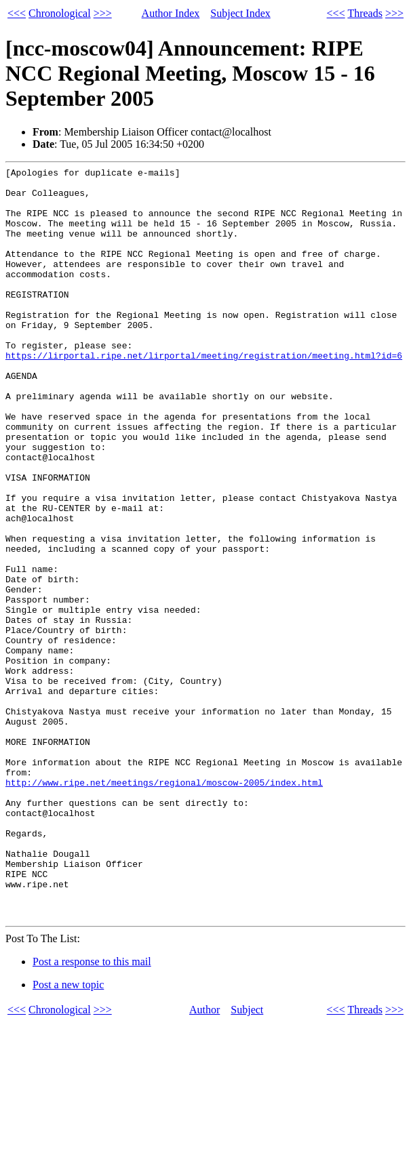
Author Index (171, 13)
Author (204, 1160)
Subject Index (240, 13)
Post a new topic (68, 1135)
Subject (247, 1160)
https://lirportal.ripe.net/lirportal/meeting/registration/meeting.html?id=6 (203, 394)
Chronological (59, 13)
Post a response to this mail (92, 1112)
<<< (16, 13)
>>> (103, 13)
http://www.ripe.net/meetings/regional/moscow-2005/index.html (164, 906)
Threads (365, 13)
